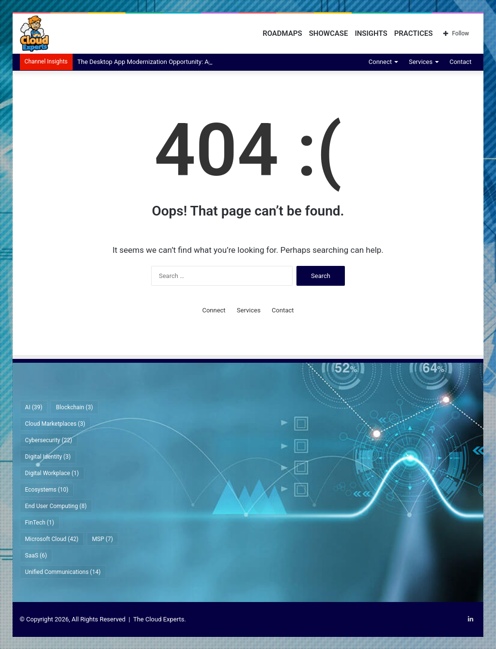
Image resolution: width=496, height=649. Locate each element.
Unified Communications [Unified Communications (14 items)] (63, 572)
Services (421, 61)
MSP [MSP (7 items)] (102, 539)
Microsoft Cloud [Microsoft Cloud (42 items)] (51, 539)
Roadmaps (282, 33)
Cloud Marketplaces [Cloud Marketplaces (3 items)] (55, 423)
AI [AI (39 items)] (34, 407)
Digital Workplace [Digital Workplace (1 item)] (52, 473)
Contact (460, 61)
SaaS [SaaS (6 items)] (36, 555)
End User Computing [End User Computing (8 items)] (56, 506)
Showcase (328, 33)
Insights (371, 33)
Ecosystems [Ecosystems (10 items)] (47, 489)
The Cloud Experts (159, 619)
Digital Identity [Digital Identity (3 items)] (48, 456)
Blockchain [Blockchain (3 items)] (74, 407)
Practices (413, 33)
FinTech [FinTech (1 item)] (39, 522)
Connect (380, 61)
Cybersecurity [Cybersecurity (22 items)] (48, 440)
